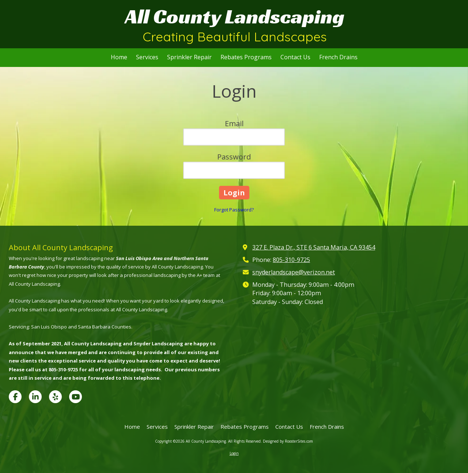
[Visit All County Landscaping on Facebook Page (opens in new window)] (15, 396)
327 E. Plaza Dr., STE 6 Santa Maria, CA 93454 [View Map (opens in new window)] (313, 247)
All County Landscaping (234, 16)
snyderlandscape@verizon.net (293, 272)
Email (234, 123)
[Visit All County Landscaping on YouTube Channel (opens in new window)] (75, 396)
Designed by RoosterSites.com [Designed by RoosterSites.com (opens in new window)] (288, 441)
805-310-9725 (291, 260)
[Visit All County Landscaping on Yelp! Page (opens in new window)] (55, 396)
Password (234, 157)
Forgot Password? (234, 209)
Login (234, 453)
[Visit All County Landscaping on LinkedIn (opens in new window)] (35, 396)
